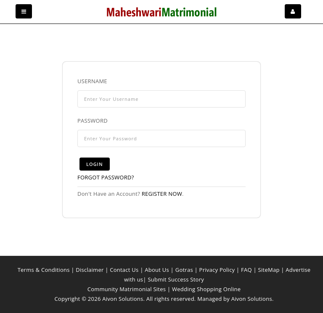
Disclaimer (89, 270)
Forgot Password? (105, 177)
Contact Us (124, 270)
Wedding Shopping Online (206, 289)
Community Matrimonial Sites (126, 289)
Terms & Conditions (44, 270)
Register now (162, 193)
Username (92, 81)
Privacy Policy (217, 270)
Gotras (184, 270)
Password (92, 120)
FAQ (246, 270)
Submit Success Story (176, 279)
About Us (157, 270)
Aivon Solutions (251, 298)
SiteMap (269, 270)
